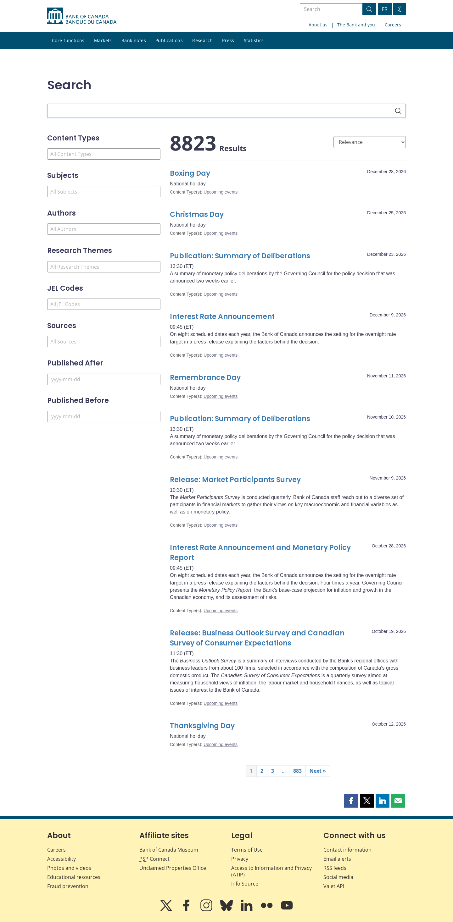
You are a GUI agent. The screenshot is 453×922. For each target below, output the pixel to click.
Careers (393, 25)
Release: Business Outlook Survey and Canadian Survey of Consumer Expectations (257, 638)
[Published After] (103, 379)
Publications (169, 40)
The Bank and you (356, 25)
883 (297, 770)
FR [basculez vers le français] (385, 9)
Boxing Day (190, 173)
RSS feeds (334, 867)
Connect (154, 858)
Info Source (244, 883)
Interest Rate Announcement (222, 316)
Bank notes (133, 40)
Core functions (68, 40)
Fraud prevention (67, 886)
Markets (103, 40)
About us (318, 25)
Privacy (239, 858)
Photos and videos (69, 867)
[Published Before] (103, 416)
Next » (318, 770)
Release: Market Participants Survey (235, 480)
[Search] (398, 111)
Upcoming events (221, 192)
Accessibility (61, 858)
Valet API (333, 886)
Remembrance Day (205, 377)
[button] (351, 801)
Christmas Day (197, 214)
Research (202, 40)
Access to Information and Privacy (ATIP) (271, 871)
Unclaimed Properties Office (172, 867)
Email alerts (337, 858)
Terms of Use (247, 849)
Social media (338, 877)
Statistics (254, 40)
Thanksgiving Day (202, 726)
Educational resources (73, 877)
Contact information (347, 849)
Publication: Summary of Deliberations (240, 256)
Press (228, 40)
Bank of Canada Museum (168, 849)
